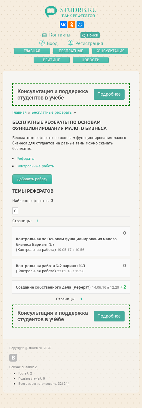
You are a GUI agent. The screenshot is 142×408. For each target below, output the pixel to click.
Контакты (56, 35)
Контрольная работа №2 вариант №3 (50, 265)
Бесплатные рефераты (52, 112)
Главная (19, 112)
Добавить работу (32, 179)
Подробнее (109, 94)
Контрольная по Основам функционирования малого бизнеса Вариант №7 (66, 241)
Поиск (90, 35)
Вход (52, 43)
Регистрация (89, 43)
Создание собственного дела (43, 287)
